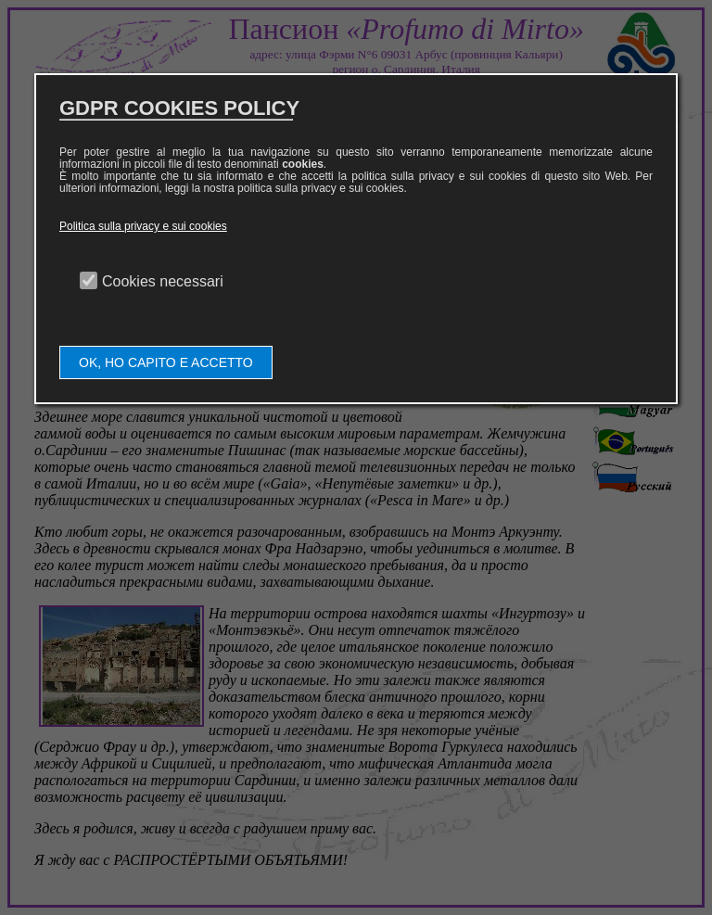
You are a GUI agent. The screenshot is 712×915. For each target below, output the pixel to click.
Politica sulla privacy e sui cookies (143, 226)
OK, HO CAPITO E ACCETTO (166, 362)
